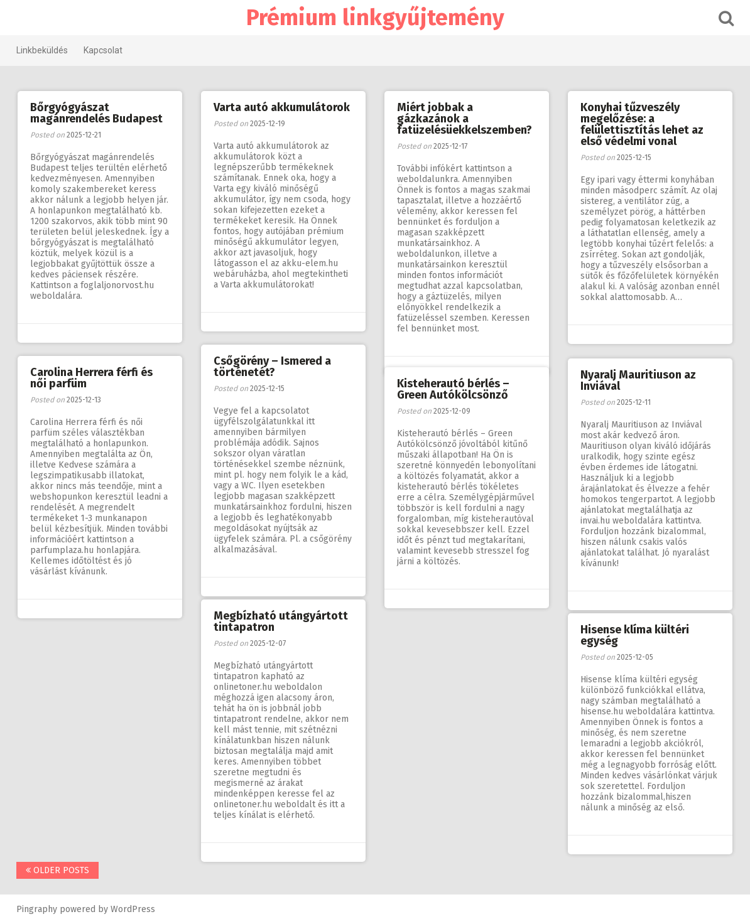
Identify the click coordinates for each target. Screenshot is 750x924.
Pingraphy (36, 909)
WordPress (133, 909)
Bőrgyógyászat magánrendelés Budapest (96, 113)
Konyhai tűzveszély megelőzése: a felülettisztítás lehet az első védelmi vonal (642, 124)
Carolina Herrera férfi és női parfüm (91, 377)
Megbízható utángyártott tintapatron (281, 621)
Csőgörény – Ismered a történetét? (272, 366)
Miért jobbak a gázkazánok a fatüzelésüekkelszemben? (464, 118)
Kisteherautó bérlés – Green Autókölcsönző (453, 389)
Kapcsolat (103, 50)
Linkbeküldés (42, 50)
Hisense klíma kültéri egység (634, 635)
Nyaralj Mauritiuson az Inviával (638, 380)
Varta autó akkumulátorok (282, 107)
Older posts (57, 870)
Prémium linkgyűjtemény (375, 17)
